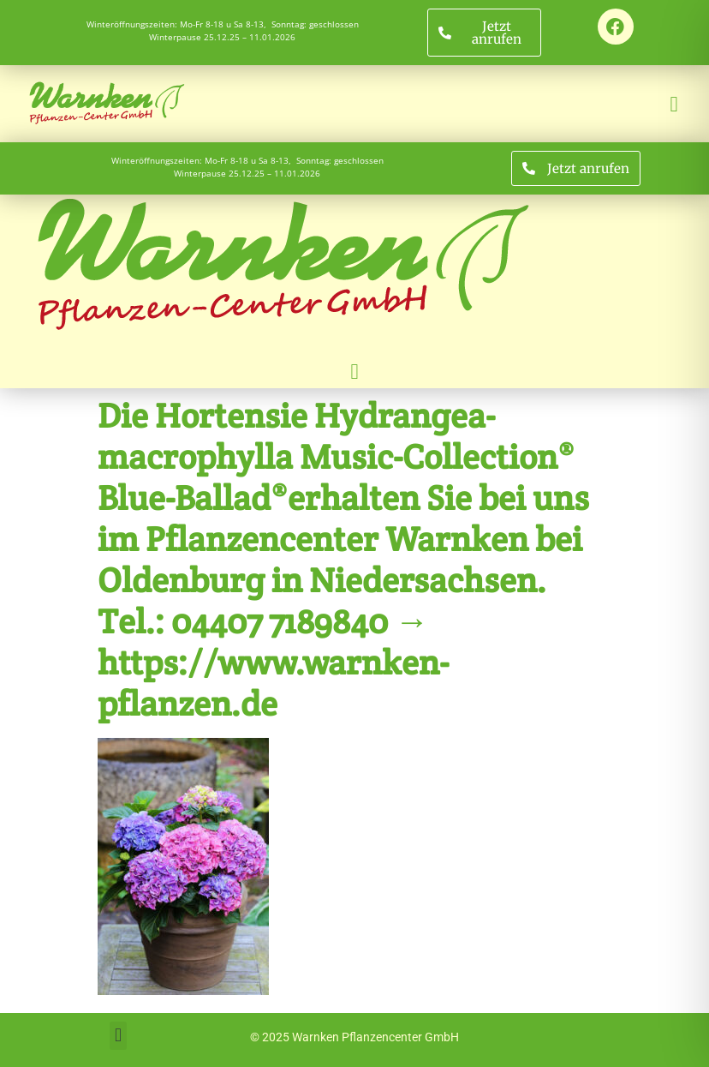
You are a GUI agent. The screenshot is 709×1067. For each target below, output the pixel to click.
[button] (673, 103)
